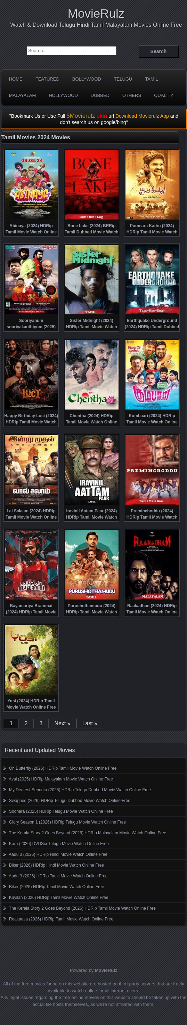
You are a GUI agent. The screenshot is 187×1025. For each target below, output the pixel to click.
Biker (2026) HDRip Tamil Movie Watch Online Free (56, 886)
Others (131, 95)
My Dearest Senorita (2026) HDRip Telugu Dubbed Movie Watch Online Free (80, 789)
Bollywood (86, 79)
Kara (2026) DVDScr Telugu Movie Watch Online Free (59, 843)
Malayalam (22, 95)
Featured (47, 79)
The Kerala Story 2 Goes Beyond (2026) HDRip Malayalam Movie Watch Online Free (87, 832)
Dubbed (100, 95)
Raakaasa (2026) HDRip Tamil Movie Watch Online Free (61, 919)
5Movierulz (86, 116)
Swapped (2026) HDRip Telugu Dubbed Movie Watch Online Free (69, 800)
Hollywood (63, 95)
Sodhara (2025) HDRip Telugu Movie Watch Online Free (61, 811)
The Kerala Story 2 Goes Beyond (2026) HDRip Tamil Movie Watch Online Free (82, 908)
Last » (90, 723)
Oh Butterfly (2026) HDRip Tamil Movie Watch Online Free (62, 768)
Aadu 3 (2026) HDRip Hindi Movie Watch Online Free (58, 854)
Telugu (123, 79)
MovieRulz (96, 13)
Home (16, 79)
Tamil (151, 79)
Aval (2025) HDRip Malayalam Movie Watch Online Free (61, 779)
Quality (163, 95)
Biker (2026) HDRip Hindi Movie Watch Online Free (56, 865)
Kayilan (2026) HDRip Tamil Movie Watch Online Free (58, 897)
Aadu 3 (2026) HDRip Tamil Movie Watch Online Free (58, 876)
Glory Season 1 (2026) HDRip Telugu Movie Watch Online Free (67, 822)
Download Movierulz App (142, 116)
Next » (62, 723)
